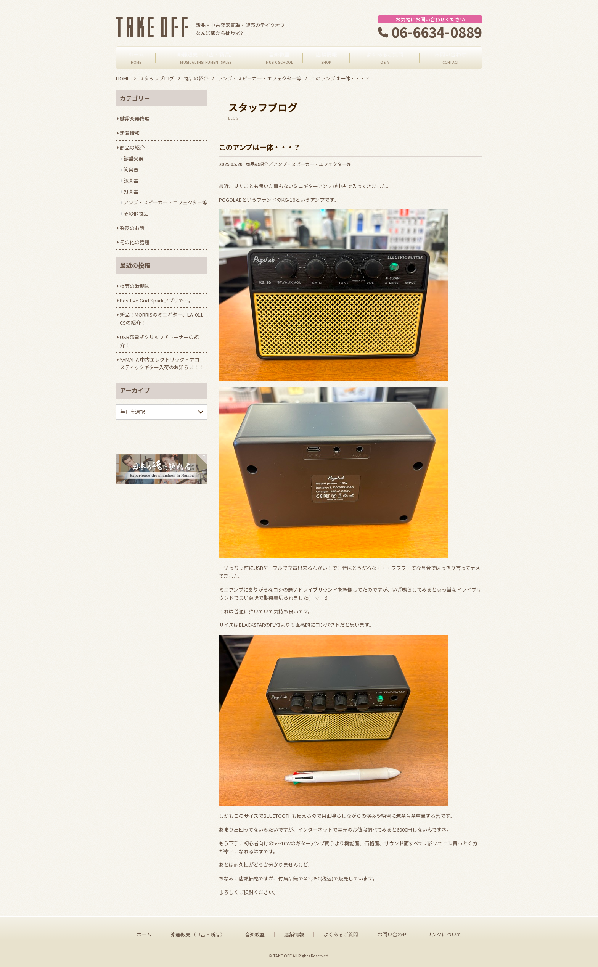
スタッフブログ (156, 78)
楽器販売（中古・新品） (198, 935)
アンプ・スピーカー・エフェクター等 (259, 78)
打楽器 (131, 191)
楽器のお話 (132, 228)
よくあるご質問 (340, 935)
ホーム (144, 935)
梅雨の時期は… (137, 286)
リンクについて (444, 935)
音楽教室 (255, 935)
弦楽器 (131, 180)
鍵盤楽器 (133, 158)
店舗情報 (294, 935)
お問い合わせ (392, 935)
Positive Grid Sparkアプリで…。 (156, 300)
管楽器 (131, 169)
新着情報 (130, 133)
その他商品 (136, 213)
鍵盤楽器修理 (135, 118)
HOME (123, 78)
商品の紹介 (195, 78)
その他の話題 (135, 242)
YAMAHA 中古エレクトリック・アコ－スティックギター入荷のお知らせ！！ (162, 363)
